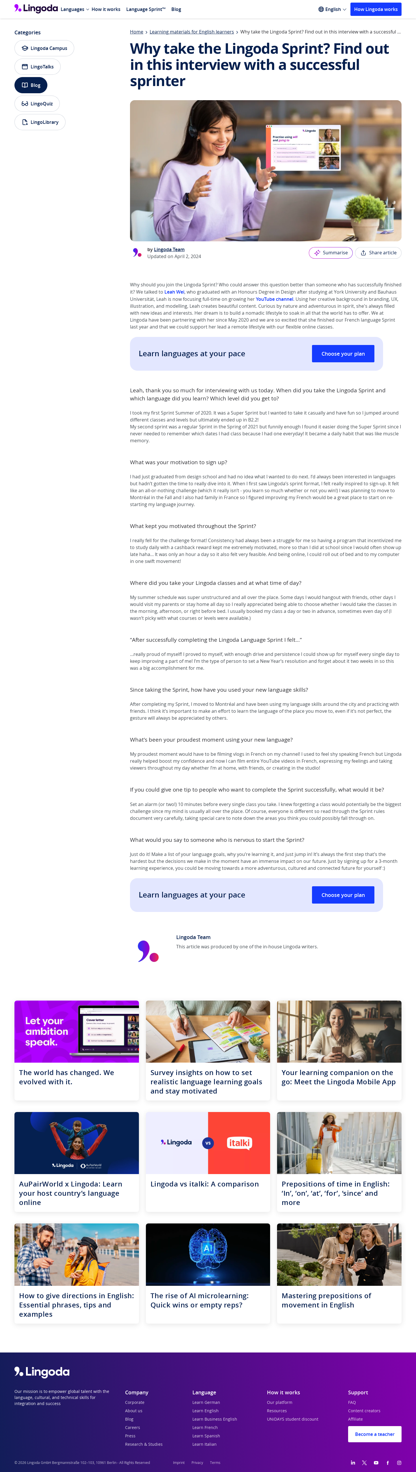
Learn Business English (214, 1419)
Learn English (205, 1411)
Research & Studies (144, 1445)
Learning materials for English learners (192, 32)
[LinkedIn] (353, 1462)
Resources (277, 1411)
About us (133, 1411)
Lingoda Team (169, 249)
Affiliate (355, 1419)
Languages (72, 9)
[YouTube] (376, 1462)
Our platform (279, 1403)
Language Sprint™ (146, 9)
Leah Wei (174, 292)
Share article (378, 252)
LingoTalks (37, 66)
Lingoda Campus (44, 48)
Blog (176, 9)
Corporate (134, 1403)
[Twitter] (364, 1462)
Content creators (364, 1411)
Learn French (205, 1428)
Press (130, 1436)
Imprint (179, 1462)
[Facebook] (387, 1462)
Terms (215, 1462)
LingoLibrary (40, 122)
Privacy (197, 1462)
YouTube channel (274, 299)
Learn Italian (204, 1445)
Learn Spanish (206, 1436)
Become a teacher (375, 1434)
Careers (132, 1428)
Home (136, 32)
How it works (106, 9)
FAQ (352, 1403)
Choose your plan (343, 353)
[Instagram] (399, 1462)
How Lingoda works (376, 9)
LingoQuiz (37, 103)
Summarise (331, 252)
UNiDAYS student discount (292, 1419)
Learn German (206, 1403)
